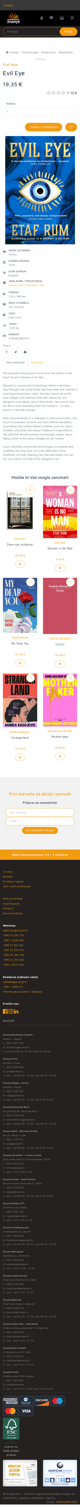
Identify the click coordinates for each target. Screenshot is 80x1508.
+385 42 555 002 (14, 1163)
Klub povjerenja (12, 898)
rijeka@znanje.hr (16, 1095)
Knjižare (8, 5)
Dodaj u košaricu (43, 127)
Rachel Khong (20, 637)
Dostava (8, 908)
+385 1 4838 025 (14, 1332)
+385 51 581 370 (14, 1211)
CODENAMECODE (66, 1502)
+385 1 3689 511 (13, 986)
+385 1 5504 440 (13, 940)
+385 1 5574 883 (14, 1235)
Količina (10, 103)
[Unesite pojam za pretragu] (40, 31)
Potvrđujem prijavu (40, 830)
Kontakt (7, 876)
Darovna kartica (12, 913)
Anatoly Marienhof (60, 638)
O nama (8, 871)
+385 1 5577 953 (13, 964)
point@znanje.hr (15, 1384)
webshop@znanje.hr (15, 930)
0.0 (62, 93)
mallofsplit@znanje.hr (18, 1360)
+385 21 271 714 (14, 1139)
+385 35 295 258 (13, 954)
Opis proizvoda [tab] (15, 362)
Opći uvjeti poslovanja (16, 886)
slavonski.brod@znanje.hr (21, 1119)
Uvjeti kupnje (11, 903)
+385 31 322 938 (14, 1284)
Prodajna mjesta (13, 881)
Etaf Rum (20, 538)
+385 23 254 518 (13, 950)
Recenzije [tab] (37, 362)
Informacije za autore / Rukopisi (22, 991)
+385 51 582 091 (13, 945)
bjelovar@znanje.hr (17, 1312)
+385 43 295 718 (13, 935)
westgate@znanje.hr (18, 1264)
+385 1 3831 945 (14, 1380)
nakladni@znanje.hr (15, 981)
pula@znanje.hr (15, 1071)
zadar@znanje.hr (16, 1191)
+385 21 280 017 (14, 1356)
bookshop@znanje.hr (18, 1047)
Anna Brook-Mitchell (60, 731)
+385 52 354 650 (13, 959)
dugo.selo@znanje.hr (18, 1336)
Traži (68, 31)
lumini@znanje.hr (16, 1167)
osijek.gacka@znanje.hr (19, 1288)
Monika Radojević (20, 731)
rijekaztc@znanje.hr (17, 1216)
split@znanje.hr (15, 1143)
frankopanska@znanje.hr (20, 1240)
